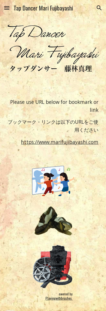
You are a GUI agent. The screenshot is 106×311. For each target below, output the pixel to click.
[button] (7, 8)
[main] (53, 112)
